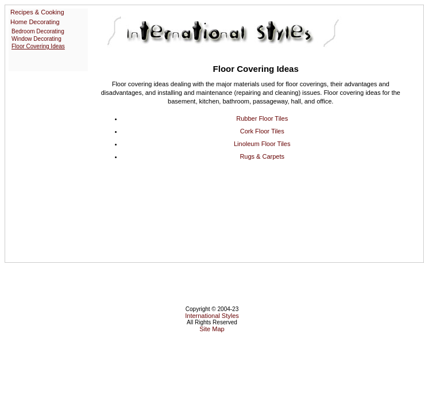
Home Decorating (35, 21)
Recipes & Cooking (37, 12)
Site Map (211, 328)
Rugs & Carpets (262, 156)
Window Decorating (36, 39)
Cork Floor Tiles (262, 131)
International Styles (212, 315)
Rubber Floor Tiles (262, 118)
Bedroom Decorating (37, 31)
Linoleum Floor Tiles (262, 143)
